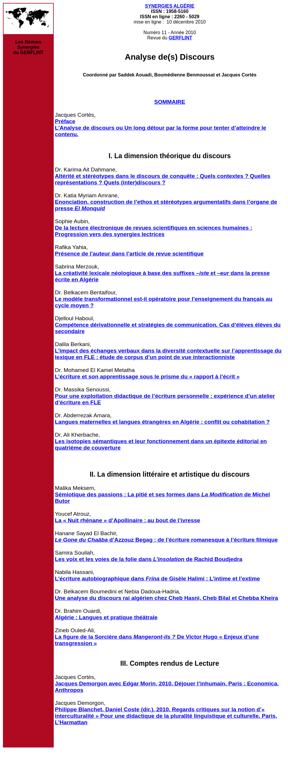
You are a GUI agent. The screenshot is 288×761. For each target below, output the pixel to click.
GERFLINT (180, 37)
